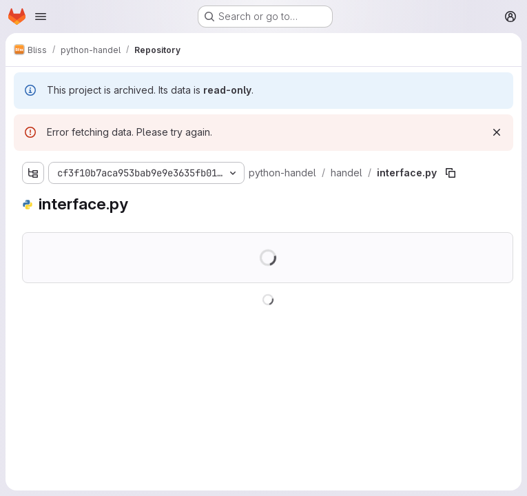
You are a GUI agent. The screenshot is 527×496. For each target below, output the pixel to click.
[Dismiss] (496, 132)
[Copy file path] (451, 173)
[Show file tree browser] (33, 173)
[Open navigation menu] (41, 17)
